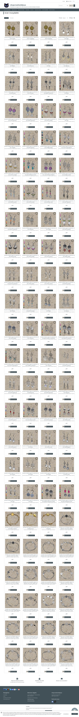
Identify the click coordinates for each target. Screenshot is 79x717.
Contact (63, 1)
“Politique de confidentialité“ (56, 714)
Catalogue (5, 694)
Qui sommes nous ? (6, 699)
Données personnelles (7, 697)
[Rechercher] (67, 6)
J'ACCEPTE (74, 713)
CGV (4, 696)
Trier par (60, 17)
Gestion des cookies (30, 699)
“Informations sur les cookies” (42, 714)
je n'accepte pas (65, 713)
